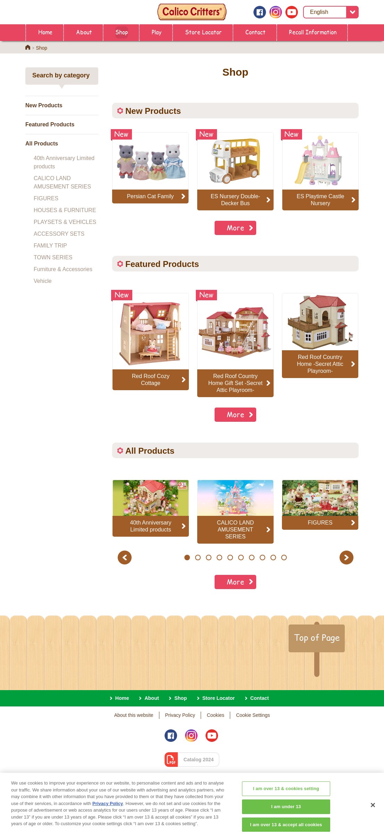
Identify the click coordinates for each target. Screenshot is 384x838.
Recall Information (312, 32)
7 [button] (251, 557)
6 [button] (240, 557)
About (84, 32)
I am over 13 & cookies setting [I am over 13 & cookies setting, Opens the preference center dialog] (286, 798)
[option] (150, 341)
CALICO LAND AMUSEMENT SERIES (62, 182)
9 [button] (273, 557)
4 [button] (219, 557)
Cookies (215, 715)
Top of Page (317, 637)
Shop (121, 32)
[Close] (373, 814)
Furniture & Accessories (63, 269)
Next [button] (347, 557)
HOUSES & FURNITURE (65, 210)
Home (45, 32)
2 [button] (197, 557)
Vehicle (43, 281)
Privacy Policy (180, 715)
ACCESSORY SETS (59, 234)
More (235, 228)
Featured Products (49, 124)
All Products (41, 143)
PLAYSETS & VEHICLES (65, 222)
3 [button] (208, 557)
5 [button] (230, 557)
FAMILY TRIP (50, 246)
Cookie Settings (253, 715)
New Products (43, 105)
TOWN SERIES (53, 257)
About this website (133, 715)
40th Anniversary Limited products (64, 162)
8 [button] (262, 557)
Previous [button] (126, 557)
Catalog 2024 (199, 759)
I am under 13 (286, 816)
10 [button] (284, 557)
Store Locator (203, 32)
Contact (255, 32)
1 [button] (186, 557)
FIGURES (46, 198)
